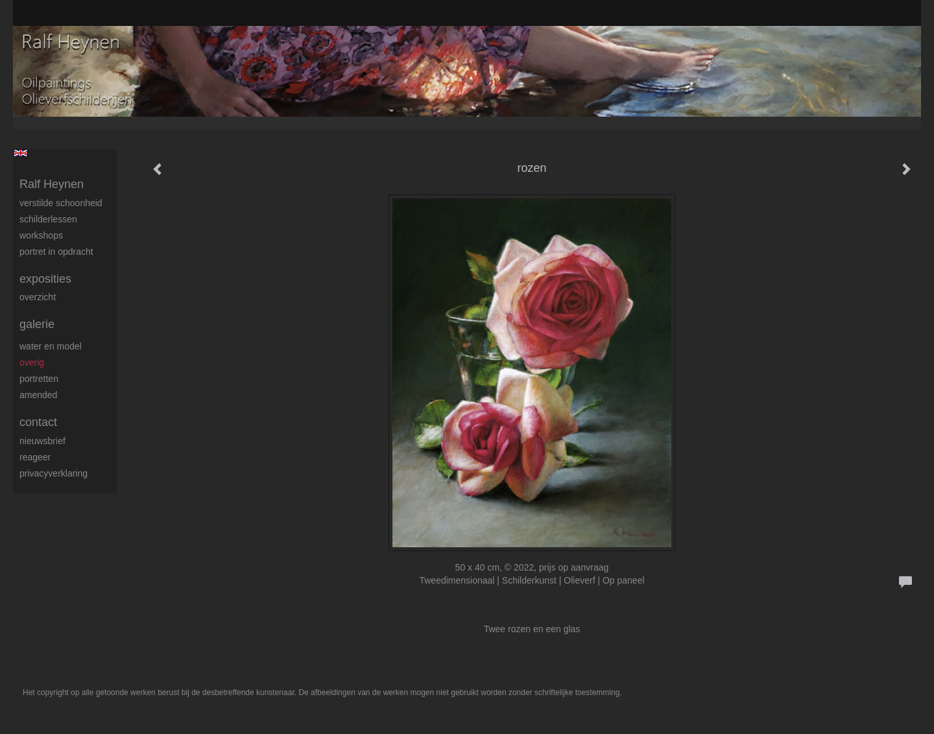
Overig (31, 362)
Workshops (41, 235)
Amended (38, 395)
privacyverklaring (53, 473)
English (20, 153)
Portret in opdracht (56, 251)
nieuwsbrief (42, 441)
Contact (38, 422)
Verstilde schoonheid (60, 203)
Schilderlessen (48, 219)
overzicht (37, 297)
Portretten (38, 378)
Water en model (50, 346)
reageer (35, 457)
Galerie (36, 324)
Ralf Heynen (51, 184)
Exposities (45, 278)
